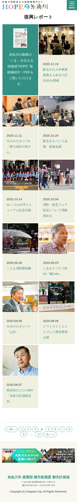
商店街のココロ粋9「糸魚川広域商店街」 (20, 395)
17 (39, 434)
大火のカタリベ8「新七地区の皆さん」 (19, 146)
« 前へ (11, 429)
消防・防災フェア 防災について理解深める (57, 210)
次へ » (50, 434)
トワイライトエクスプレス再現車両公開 (55, 332)
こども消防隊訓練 (19, 268)
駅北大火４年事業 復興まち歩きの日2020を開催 (57, 75)
